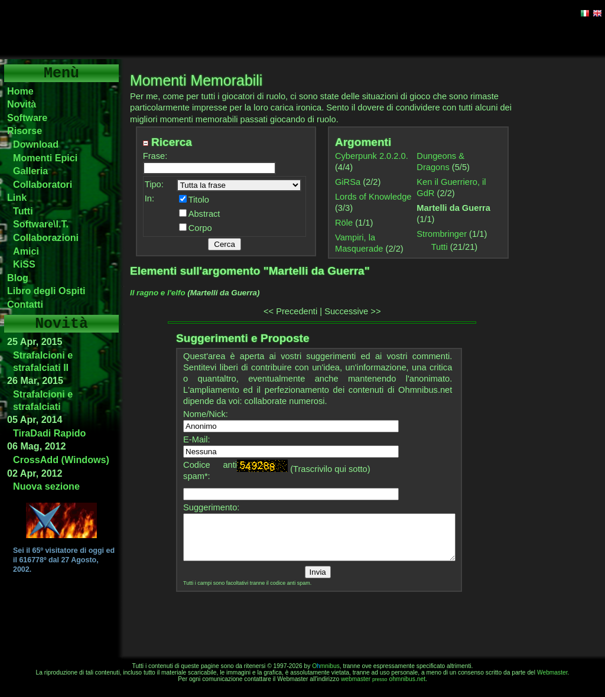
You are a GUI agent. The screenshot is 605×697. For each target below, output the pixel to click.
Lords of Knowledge (373, 196)
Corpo (200, 228)
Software (27, 117)
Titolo (198, 199)
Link (17, 197)
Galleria (30, 170)
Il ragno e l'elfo (158, 292)
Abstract (204, 214)
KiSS (24, 264)
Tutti (23, 211)
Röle (344, 222)
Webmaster (552, 672)
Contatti (25, 304)
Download (35, 144)
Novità (21, 104)
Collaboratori (42, 184)
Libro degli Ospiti (46, 290)
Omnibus (326, 666)
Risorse (24, 130)
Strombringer (442, 234)
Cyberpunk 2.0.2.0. (371, 156)
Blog (17, 277)
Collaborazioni (46, 237)
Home (20, 91)
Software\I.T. (41, 224)
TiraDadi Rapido (49, 433)
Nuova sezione (46, 486)
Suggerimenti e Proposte (242, 338)
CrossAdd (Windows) (61, 459)
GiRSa (347, 182)
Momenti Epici (45, 157)
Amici (26, 251)
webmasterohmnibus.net (383, 679)
